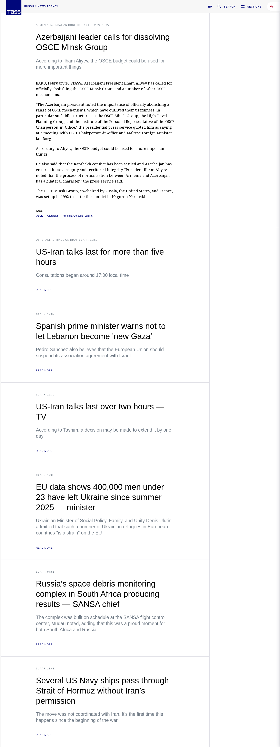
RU (210, 6)
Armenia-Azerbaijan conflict (77, 216)
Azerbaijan (53, 216)
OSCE (39, 216)
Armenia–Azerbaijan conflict (59, 25)
